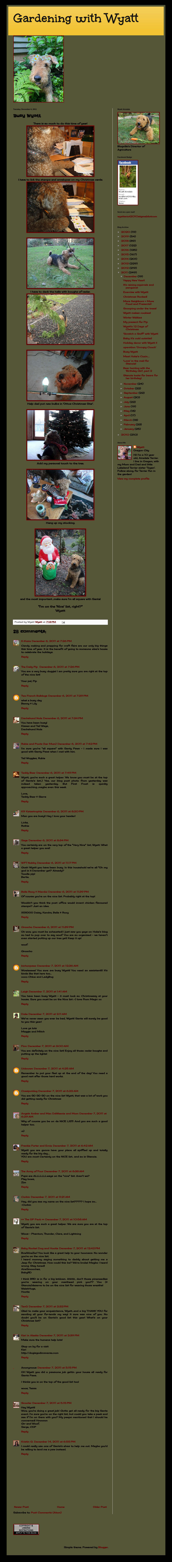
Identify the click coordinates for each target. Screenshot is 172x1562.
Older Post (100, 1506)
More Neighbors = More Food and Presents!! (138, 302)
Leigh (24, 991)
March (128, 420)
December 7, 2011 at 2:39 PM (59, 1335)
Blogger (103, 1547)
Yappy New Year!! (134, 280)
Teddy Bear (28, 772)
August (128, 397)
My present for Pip (135, 322)
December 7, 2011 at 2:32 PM (48, 1306)
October (129, 388)
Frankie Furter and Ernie (36, 1145)
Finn (24, 1046)
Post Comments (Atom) (46, 1512)
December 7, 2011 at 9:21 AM (50, 1197)
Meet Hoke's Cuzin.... (136, 356)
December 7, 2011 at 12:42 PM (79, 1248)
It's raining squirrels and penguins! (138, 286)
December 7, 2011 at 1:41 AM (48, 991)
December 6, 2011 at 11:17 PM (56, 862)
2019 (125, 236)
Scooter (26, 1403)
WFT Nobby (28, 862)
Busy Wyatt (130, 351)
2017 (125, 245)
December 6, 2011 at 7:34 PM (63, 718)
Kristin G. (27, 1441)
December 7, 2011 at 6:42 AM (73, 1145)
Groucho (26, 927)
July (127, 402)
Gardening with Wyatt (75, 18)
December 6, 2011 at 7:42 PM (77, 743)
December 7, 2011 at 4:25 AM (54, 1068)
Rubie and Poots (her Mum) (39, 743)
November (130, 383)
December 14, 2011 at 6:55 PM (54, 1441)
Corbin (25, 1197)
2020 (126, 232)
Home (60, 1506)
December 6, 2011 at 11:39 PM (68, 891)
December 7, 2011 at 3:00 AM (48, 1046)
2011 (125, 272)
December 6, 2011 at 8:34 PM (48, 840)
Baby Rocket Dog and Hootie (39, 1248)
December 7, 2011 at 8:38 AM (64, 1171)
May (127, 410)
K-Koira (26, 641)
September (131, 392)
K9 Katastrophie (31, 811)
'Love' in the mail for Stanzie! (136, 362)
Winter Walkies (132, 317)
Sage (24, 840)
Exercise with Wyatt (135, 292)
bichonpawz (28, 965)
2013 (125, 263)
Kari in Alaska (30, 1335)
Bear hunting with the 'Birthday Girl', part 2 (137, 369)
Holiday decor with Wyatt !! (140, 342)
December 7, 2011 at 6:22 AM (58, 1091)
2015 (125, 254)
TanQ (24, 1306)
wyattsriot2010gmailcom (137, 216)
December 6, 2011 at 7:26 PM (52, 641)
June (127, 406)
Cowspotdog (29, 1091)
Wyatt (140, 447)
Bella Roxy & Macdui (34, 891)
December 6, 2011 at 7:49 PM (56, 772)
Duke (24, 1014)
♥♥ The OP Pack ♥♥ (32, 1219)
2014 (125, 258)
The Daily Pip (30, 666)
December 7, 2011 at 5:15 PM (57, 1367)
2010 (125, 434)
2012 (125, 268)
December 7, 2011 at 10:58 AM (66, 1219)
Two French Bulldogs (34, 695)
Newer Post (21, 1506)
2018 (125, 240)
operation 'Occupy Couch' (139, 347)
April (127, 415)
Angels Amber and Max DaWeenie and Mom (49, 1113)
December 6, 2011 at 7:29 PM (68, 695)
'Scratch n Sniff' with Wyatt (140, 333)
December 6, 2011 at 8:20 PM (63, 811)
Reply (24, 656)
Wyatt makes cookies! (137, 312)
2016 (125, 250)
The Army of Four (32, 1171)
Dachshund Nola (31, 718)
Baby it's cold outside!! (137, 338)
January (129, 428)
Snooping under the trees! (139, 308)
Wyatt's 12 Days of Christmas (135, 328)
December (131, 276)
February (130, 424)
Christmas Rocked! (135, 296)
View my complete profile (133, 478)
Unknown (27, 1068)
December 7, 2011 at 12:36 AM (57, 965)
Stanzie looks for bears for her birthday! (140, 377)
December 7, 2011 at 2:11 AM (48, 1014)
